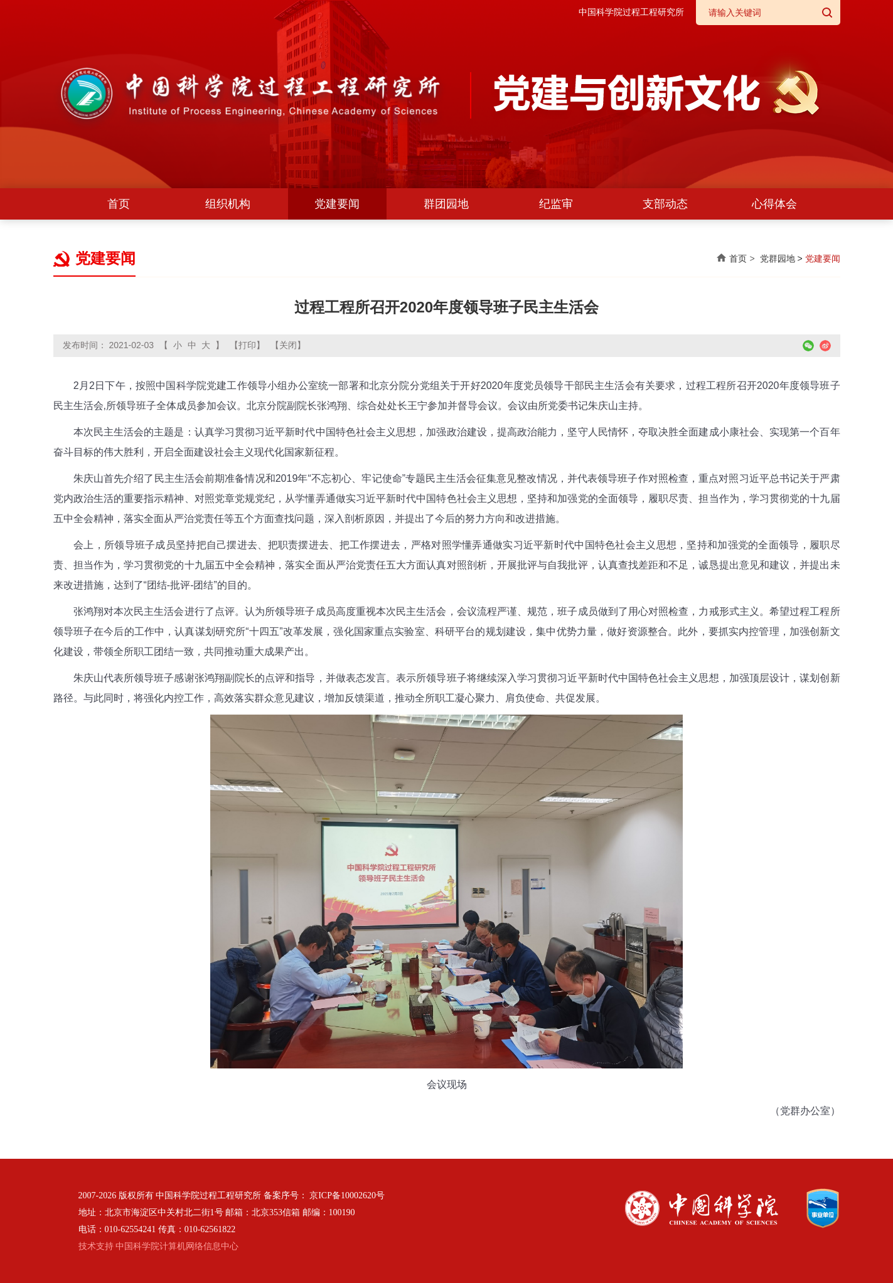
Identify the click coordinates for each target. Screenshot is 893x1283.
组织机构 (227, 204)
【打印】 (247, 345)
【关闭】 (288, 345)
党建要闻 (337, 204)
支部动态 (665, 204)
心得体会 (774, 204)
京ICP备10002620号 (347, 1195)
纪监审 (556, 204)
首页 (118, 204)
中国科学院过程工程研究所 (631, 12)
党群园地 (777, 258)
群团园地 (446, 204)
